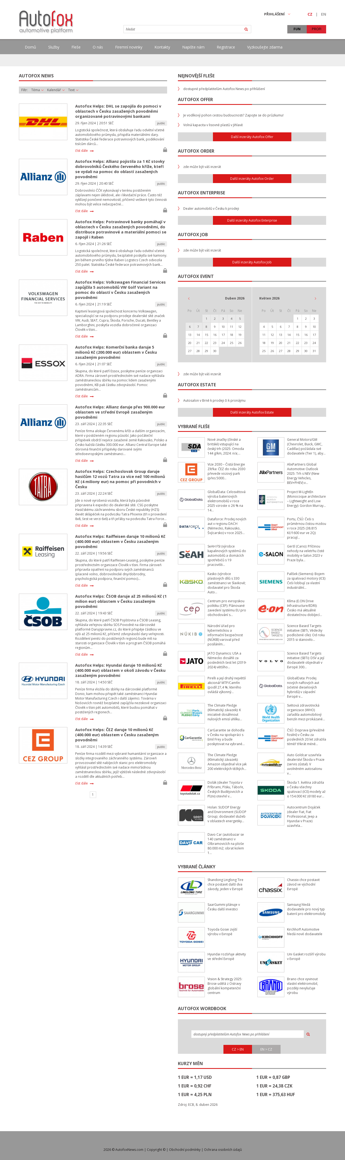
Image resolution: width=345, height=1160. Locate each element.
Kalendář (56, 90)
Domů (30, 47)
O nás (98, 47)
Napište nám (193, 47)
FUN (297, 29)
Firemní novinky (128, 47)
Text (73, 90)
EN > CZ (266, 1049)
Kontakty (162, 47)
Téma (37, 90)
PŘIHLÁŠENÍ (277, 14)
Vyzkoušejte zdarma (264, 47)
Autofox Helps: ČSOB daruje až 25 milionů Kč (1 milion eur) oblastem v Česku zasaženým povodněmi (121, 601)
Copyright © (156, 1149)
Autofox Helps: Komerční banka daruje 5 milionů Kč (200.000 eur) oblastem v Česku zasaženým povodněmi (116, 352)
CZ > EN (238, 1049)
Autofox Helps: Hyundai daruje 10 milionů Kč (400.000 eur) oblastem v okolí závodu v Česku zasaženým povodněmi (120, 670)
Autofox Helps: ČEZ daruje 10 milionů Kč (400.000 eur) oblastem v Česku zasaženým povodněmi (117, 734)
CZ (310, 14)
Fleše (76, 47)
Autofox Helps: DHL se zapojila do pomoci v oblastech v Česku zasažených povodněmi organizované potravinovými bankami (118, 111)
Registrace (226, 47)
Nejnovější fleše (196, 76)
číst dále (81, 150)
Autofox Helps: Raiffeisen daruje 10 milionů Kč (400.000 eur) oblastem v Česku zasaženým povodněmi (120, 541)
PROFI (316, 29)
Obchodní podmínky (185, 1149)
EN (323, 14)
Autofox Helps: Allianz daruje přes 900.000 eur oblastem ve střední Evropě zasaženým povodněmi (120, 412)
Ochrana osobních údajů (223, 1149)
